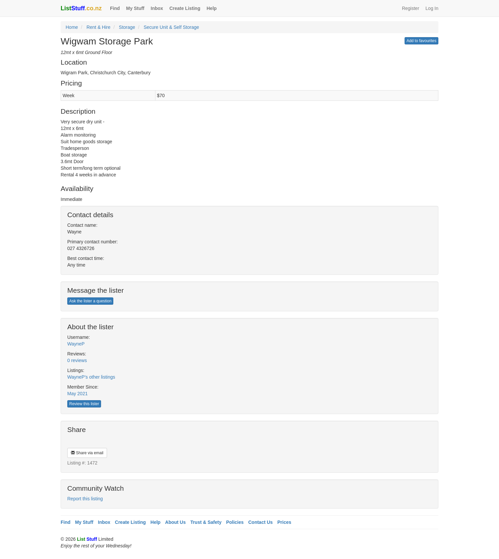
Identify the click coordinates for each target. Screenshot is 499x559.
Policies (235, 522)
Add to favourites (421, 40)
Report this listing (85, 498)
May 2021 (77, 393)
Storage (127, 27)
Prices (284, 522)
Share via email (87, 453)
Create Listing (184, 8)
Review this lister (84, 404)
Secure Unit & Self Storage (171, 27)
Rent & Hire (98, 27)
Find (115, 8)
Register (410, 8)
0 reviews (77, 360)
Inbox (157, 8)
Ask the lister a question (90, 301)
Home (72, 27)
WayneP (75, 343)
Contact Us (260, 522)
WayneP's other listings (91, 377)
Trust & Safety (205, 522)
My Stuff (135, 8)
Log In (431, 8)
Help (211, 8)
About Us (175, 522)
